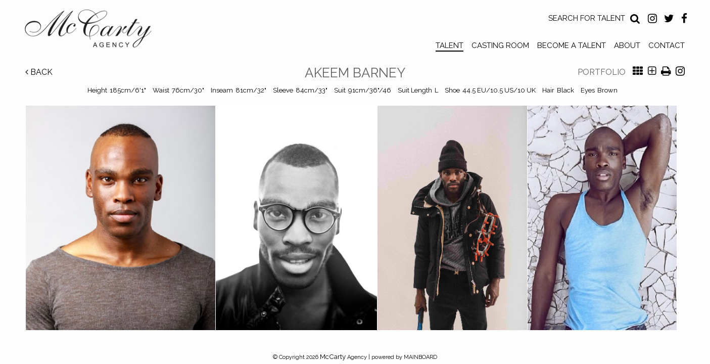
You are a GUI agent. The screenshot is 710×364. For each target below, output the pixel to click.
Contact (666, 45)
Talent (449, 45)
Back (39, 72)
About (627, 45)
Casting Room (500, 45)
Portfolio (602, 72)
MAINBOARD (420, 357)
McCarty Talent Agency (95, 31)
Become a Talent (571, 45)
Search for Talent (586, 18)
